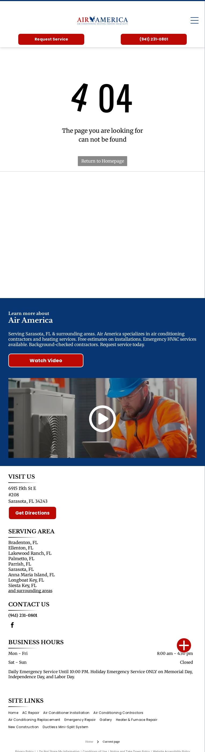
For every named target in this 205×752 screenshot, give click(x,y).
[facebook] (12, 625)
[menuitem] (15, 712)
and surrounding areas (30, 590)
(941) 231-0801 (22, 615)
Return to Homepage (102, 161)
